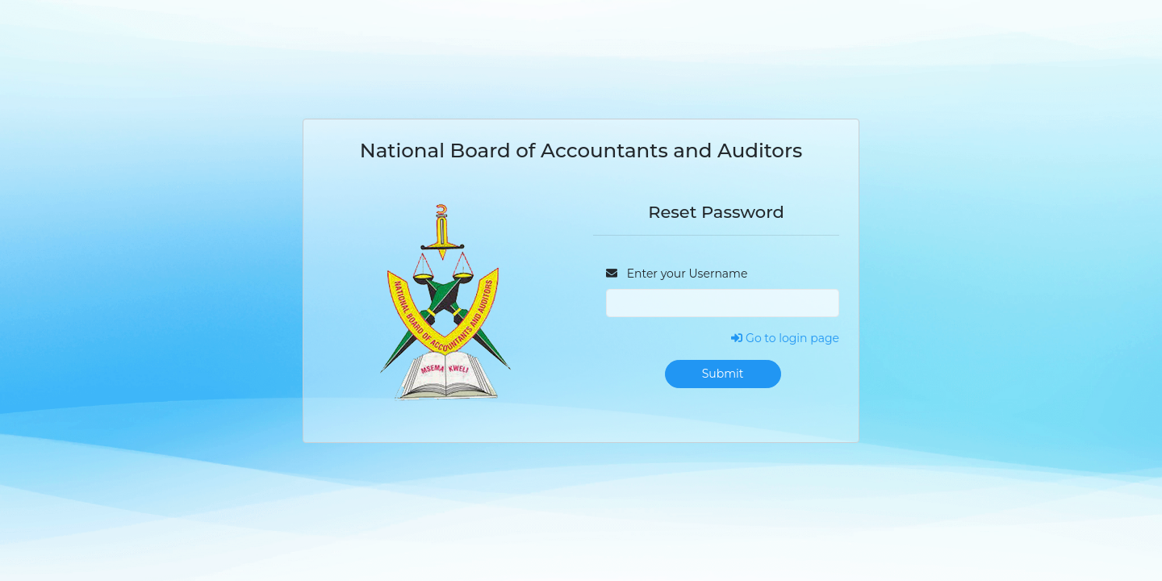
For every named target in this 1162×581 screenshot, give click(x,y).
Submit (723, 373)
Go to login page (785, 338)
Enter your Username (676, 273)
